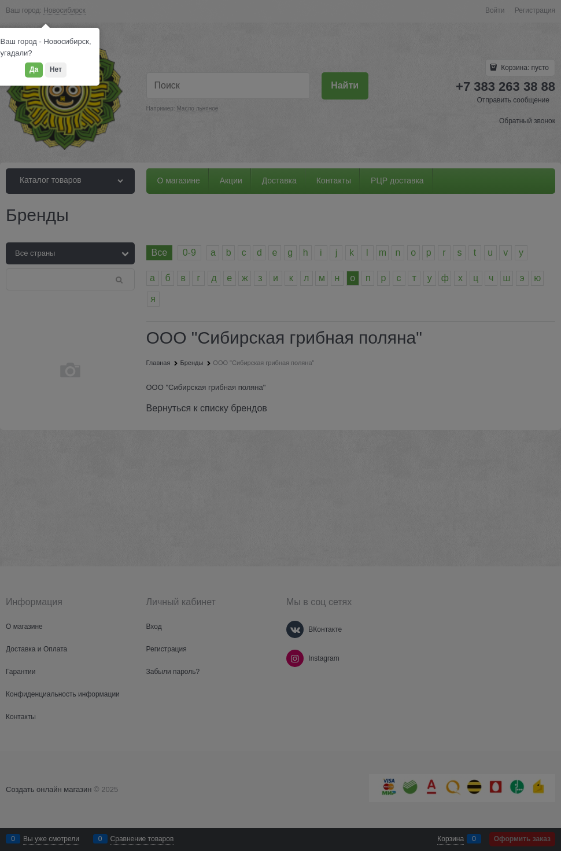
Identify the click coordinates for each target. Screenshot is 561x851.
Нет (56, 69)
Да (33, 69)
